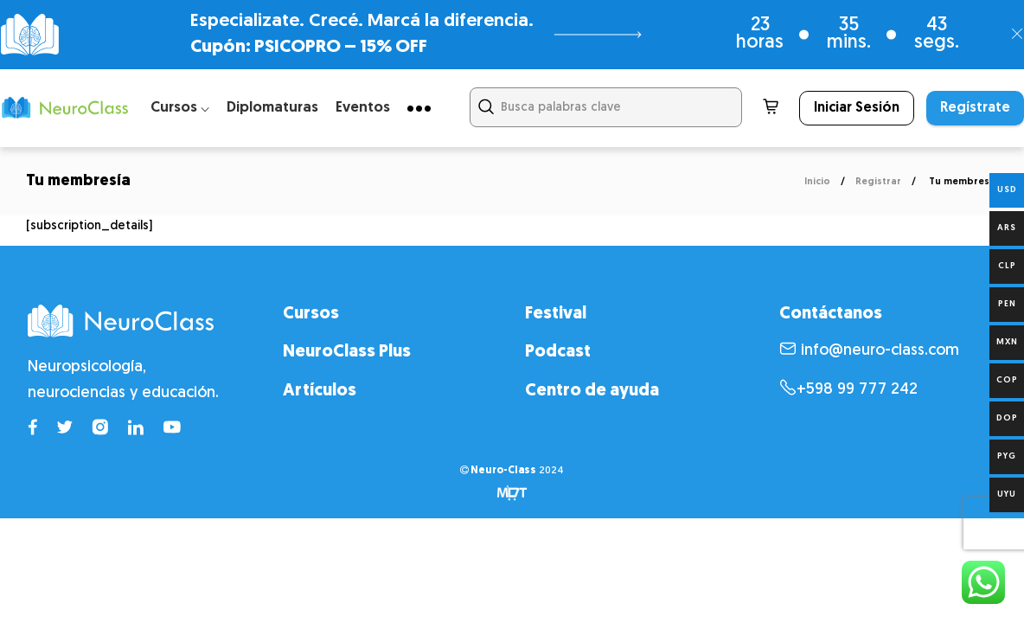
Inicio (817, 182)
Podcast (558, 352)
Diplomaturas (272, 107)
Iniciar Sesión (856, 108)
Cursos (311, 314)
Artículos (319, 391)
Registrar (878, 182)
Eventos (363, 107)
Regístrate (975, 108)
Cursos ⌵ (179, 107)
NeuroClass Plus (347, 352)
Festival (555, 314)
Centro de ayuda (592, 391)
